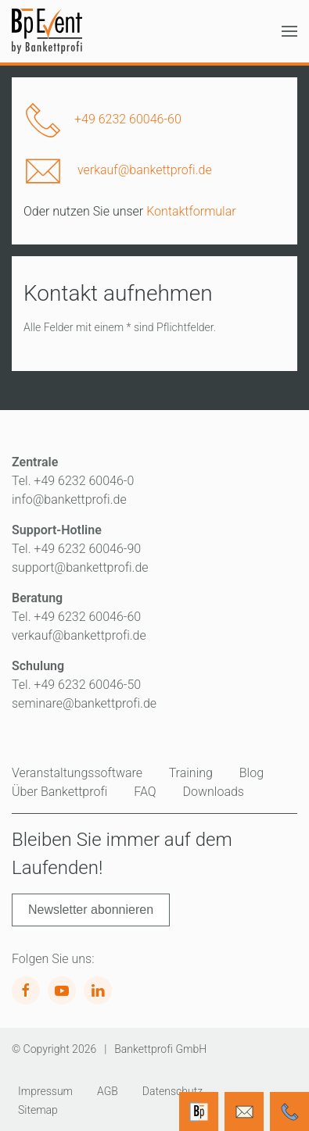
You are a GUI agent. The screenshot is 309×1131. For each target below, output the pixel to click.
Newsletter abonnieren (90, 909)
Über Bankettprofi (59, 791)
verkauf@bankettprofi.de (144, 169)
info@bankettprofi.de (69, 499)
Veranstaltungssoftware (77, 772)
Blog (251, 772)
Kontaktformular (191, 211)
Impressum (45, 1091)
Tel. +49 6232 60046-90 (76, 548)
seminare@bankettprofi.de (84, 703)
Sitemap (38, 1110)
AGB (107, 1091)
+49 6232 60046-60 (127, 119)
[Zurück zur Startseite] (47, 31)
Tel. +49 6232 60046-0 (73, 480)
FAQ (145, 791)
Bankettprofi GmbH (160, 1049)
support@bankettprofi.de (80, 567)
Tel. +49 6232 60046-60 (76, 616)
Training (191, 772)
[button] (289, 31)
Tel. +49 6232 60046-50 (76, 684)
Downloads (213, 791)
